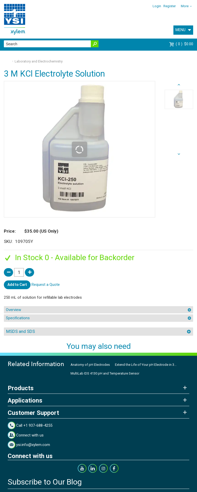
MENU (180, 30)
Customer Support (33, 412)
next (179, 85)
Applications (25, 400)
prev (179, 154)
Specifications (18, 318)
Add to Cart (17, 285)
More (185, 6)
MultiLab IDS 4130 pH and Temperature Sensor (105, 373)
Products (21, 388)
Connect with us (30, 435)
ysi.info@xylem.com (33, 444)
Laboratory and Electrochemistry (39, 61)
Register (169, 6)
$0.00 (184, 44)
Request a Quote (46, 284)
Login (157, 6)
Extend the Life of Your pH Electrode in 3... (145, 365)
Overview (13, 309)
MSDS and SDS (20, 331)
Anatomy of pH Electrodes (90, 365)
